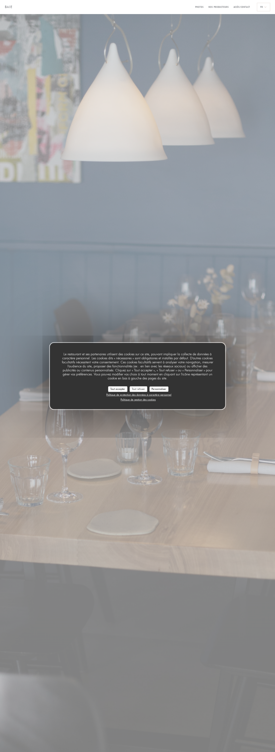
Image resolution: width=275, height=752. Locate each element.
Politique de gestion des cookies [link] (138, 399)
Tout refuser (138, 388)
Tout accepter (117, 388)
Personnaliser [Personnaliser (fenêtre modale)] (158, 388)
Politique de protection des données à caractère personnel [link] (138, 394)
